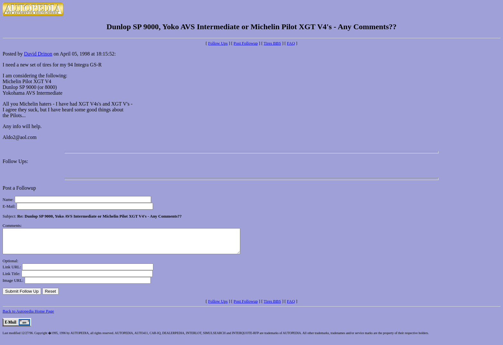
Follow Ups (218, 43)
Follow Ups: (15, 161)
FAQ (291, 43)
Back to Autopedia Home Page (28, 316)
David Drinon (38, 53)
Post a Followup (19, 188)
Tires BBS (272, 43)
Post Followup (246, 43)
